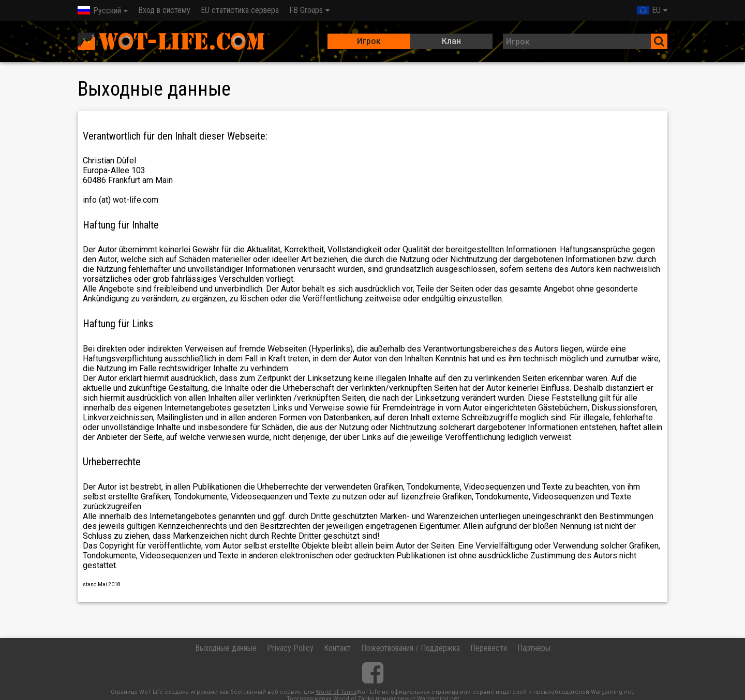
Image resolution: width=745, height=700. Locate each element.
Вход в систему (164, 10)
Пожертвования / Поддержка (410, 648)
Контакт (337, 648)
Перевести (488, 648)
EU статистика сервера (240, 10)
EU (649, 10)
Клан (451, 41)
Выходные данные (226, 648)
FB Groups (306, 10)
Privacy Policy (290, 648)
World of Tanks (336, 692)
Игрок (369, 41)
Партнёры (533, 648)
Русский (99, 11)
